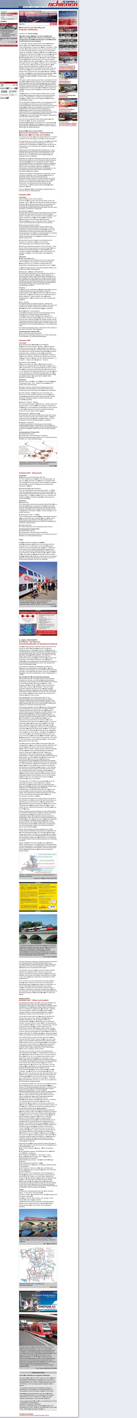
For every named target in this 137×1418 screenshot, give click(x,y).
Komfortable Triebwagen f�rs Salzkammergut (67, 96)
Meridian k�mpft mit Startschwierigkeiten (65, 82)
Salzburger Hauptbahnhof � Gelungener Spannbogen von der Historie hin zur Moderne (67, 67)
